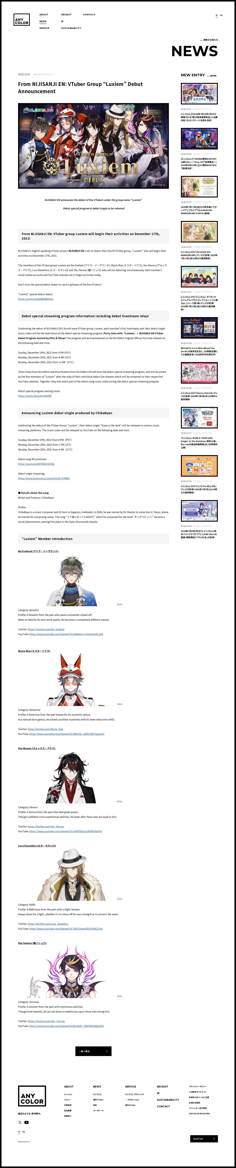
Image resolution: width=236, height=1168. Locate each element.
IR (62, 21)
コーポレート (98, 1110)
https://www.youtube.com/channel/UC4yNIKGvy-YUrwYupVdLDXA (66, 634)
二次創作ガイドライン (198, 1091)
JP (217, 15)
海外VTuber (38, 74)
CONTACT (89, 14)
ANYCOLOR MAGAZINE (199, 1113)
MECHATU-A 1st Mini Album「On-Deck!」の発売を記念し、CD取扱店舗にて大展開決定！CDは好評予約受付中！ (199, 351)
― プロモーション (132, 1099)
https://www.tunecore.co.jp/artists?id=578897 (44, 478)
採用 (95, 1105)
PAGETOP (198, 1139)
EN (221, 15)
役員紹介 (68, 1116)
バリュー (67, 1099)
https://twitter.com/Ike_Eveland (46, 629)
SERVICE (44, 28)
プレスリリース (48, 74)
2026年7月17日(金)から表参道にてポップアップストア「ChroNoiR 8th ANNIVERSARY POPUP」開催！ (199, 210)
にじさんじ (196, 109)
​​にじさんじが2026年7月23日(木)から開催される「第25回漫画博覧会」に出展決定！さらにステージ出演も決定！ (199, 117)
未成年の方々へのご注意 (199, 1097)
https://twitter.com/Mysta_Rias (45, 729)
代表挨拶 (68, 1105)
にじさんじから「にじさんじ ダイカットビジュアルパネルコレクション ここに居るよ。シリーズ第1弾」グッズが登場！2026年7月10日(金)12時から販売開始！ (199, 303)
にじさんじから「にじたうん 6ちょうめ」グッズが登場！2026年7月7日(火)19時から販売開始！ (199, 489)
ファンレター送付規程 (198, 1108)
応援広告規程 (194, 1102)
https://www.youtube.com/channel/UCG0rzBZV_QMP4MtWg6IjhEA (66, 1026)
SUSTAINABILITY (71, 28)
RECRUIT (66, 14)
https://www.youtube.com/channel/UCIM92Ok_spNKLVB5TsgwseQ (66, 734)
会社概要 (68, 1110)
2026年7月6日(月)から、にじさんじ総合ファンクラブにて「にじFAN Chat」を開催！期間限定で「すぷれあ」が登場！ (199, 534)
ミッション (68, 1094)
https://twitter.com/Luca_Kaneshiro (48, 924)
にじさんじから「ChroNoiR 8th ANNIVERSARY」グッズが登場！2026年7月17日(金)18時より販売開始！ (199, 255)
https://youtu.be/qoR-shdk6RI (35, 396)
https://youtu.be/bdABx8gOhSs (35, 299)
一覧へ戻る (84, 1051)
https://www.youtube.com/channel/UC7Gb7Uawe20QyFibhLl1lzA (65, 928)
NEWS (43, 21)
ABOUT (43, 14)
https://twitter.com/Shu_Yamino (46, 1021)
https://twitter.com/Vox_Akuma (46, 826)
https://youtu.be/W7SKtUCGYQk (36, 464)
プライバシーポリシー (197, 1086)
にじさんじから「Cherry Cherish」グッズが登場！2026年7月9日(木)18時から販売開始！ (199, 396)
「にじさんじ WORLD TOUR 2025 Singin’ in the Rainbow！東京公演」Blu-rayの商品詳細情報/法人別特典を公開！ (199, 442)
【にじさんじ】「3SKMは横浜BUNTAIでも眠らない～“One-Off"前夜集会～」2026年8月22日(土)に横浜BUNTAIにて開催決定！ (199, 163)
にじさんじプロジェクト (134, 1094)
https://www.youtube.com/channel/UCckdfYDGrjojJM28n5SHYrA (65, 831)
